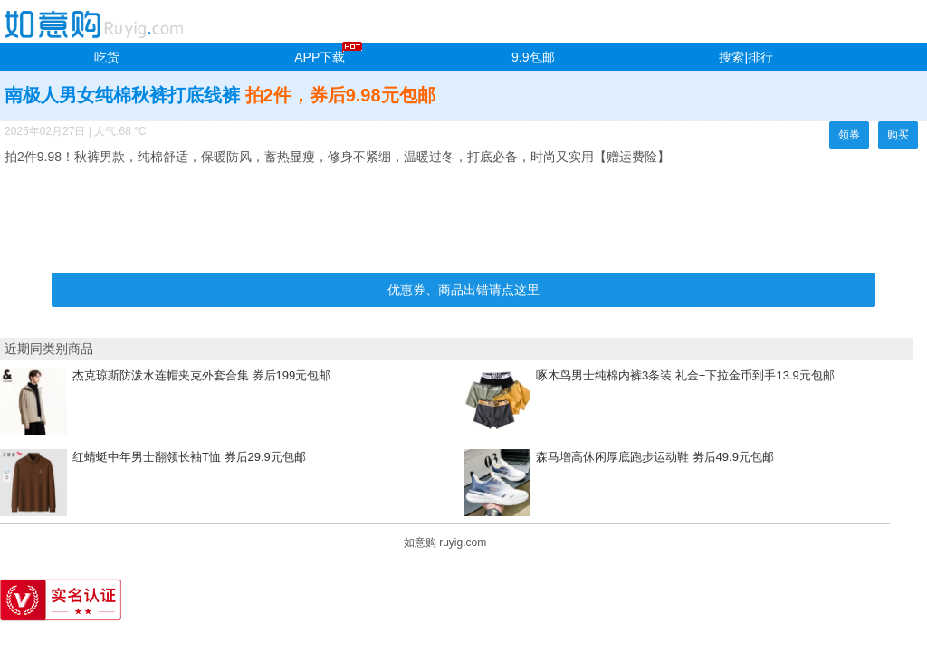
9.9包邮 (532, 57)
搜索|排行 (746, 57)
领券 (849, 135)
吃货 (106, 57)
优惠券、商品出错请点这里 (463, 290)
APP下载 (319, 57)
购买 (898, 135)
